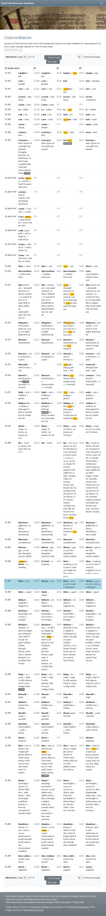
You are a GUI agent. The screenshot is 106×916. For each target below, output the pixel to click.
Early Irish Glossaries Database (17, 3)
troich (27, 760)
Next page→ (53, 61)
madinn (44, 848)
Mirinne (22, 547)
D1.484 (8, 561)
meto (22, 616)
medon (21, 705)
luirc (88, 88)
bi (91, 306)
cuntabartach (47, 542)
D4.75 (81, 824)
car (74, 633)
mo (70, 443)
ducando (22, 384)
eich (87, 280)
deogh (21, 127)
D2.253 (37, 322)
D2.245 (37, 114)
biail (52, 104)
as (31, 143)
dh (94, 306)
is (21, 297)
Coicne (44, 754)
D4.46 (81, 271)
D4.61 (81, 581)
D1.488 (8, 610)
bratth (89, 839)
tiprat (49, 143)
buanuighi (23, 613)
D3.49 (59, 403)
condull (44, 666)
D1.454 (8, 96)
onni (65, 356)
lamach (44, 663)
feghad (89, 605)
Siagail (47, 630)
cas (70, 573)
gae (20, 550)
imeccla (44, 732)
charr (43, 657)
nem (88, 534)
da (19, 639)
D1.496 (8, 745)
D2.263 (37, 624)
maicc (44, 772)
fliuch (20, 184)
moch (26, 443)
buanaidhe (46, 613)
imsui (28, 274)
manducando (69, 381)
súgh (27, 677)
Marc (20, 266)
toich (71, 760)
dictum (21, 748)
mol (20, 300)
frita (43, 760)
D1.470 (8, 271)
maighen (90, 570)
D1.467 (8, 244)
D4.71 (81, 724)
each (28, 266)
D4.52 (81, 375)
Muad (66, 713)
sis (19, 222)
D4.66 (81, 674)
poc (52, 581)
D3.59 (59, 610)
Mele (20, 592)
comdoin (67, 505)
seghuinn (90, 869)
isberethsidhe (47, 308)
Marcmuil (69, 271)
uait (20, 211)
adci (20, 766)
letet (88, 132)
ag (19, 633)
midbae (66, 395)
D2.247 (37, 124)
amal (27, 651)
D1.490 (8, 674)
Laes (43, 119)
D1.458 (8, 119)
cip (64, 570)
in (30, 233)
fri (31, 297)
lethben (23, 406)
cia (75, 487)
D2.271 (37, 856)
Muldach (22, 624)
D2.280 (37, 694)
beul (72, 745)
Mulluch (67, 624)
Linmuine (22, 140)
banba (21, 804)
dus (71, 487)
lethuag (45, 409)
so (42, 619)
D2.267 (37, 724)
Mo (19, 443)
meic (47, 816)
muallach (45, 645)
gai (19, 76)
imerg (66, 827)
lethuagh (22, 409)
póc (27, 581)
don (70, 795)
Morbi (21, 867)
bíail (29, 104)
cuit (24, 328)
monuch (89, 348)
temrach (22, 291)
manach (90, 375)
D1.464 (8, 208)
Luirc (20, 88)
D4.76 (81, 856)
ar (24, 194)
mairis (21, 726)
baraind (28, 839)
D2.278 (37, 592)
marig (88, 760)
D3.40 (59, 266)
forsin (88, 455)
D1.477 (8, 392)
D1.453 (8, 88)
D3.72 (59, 867)
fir (22, 247)
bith (20, 412)
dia (19, 200)
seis (43, 627)
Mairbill (45, 724)
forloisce (94, 432)
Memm (44, 581)
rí (99, 564)
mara (26, 757)
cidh (51, 683)
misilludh (22, 602)
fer (73, 463)
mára (48, 760)
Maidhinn (68, 824)
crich (88, 452)
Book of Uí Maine (40, 907)
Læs (20, 119)
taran (47, 418)
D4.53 (81, 392)
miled (28, 813)
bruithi (71, 378)
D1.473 (8, 339)
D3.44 (59, 339)
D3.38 (59, 132)
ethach (89, 149)
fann (51, 666)
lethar (21, 250)
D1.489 (8, 624)
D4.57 (81, 522)
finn (20, 553)
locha (20, 99)
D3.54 (59, 547)
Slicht (25, 636)
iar (19, 247)
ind (28, 314)
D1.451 (8, 73)
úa (42, 630)
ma (74, 570)
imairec (21, 827)
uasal (20, 716)
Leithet (22, 132)
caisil (74, 567)
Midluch (67, 702)
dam (25, 449)
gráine (21, 398)
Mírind (44, 547)
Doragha (22, 152)
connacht (95, 452)
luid (74, 446)
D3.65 (59, 713)
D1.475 (8, 364)
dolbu (88, 801)
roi (23, 763)
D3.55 (59, 561)
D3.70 (59, 824)
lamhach (22, 657)
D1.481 (8, 522)
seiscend (67, 627)
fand (28, 660)
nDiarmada (46, 836)
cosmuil (25, 297)
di (29, 302)
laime (88, 124)
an (19, 308)
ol (74, 496)
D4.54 (81, 403)
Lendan (22, 192)
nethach (22, 149)
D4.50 (81, 353)
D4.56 (81, 443)
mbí (30, 258)
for (19, 438)
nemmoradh (47, 534)
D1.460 (8, 132)
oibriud (21, 367)
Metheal (22, 610)
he (64, 331)
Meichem (22, 522)
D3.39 (59, 140)
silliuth (66, 602)
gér (27, 751)
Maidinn (45, 824)
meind (92, 842)
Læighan (22, 73)
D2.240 (37, 81)
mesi (67, 567)
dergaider (46, 553)
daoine (66, 754)
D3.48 (59, 392)
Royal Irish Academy (79, 907)
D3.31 (59, 88)
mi (75, 599)
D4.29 (81, 88)
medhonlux (68, 705)
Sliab (27, 789)
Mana (66, 375)
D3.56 (59, 581)
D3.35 (59, 114)
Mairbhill (90, 724)
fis (97, 490)
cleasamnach (47, 342)
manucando (91, 381)
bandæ (21, 84)
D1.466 (8, 230)
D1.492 (8, 702)
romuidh (90, 146)
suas (25, 222)
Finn (50, 550)
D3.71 (59, 856)
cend (28, 211)
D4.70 (81, 713)
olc (27, 605)
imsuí (43, 277)
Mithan (89, 737)
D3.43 (59, 322)
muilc (22, 274)
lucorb (66, 96)
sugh (51, 677)
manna (21, 435)
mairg (21, 760)
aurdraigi (45, 783)
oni (30, 353)
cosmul (89, 297)
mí (53, 599)
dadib (92, 502)
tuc (64, 573)
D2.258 (37, 426)
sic (23, 261)
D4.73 (81, 745)
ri (70, 567)
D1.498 (8, 824)
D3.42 (59, 285)
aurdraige (22, 783)
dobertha (45, 334)
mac (95, 481)
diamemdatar (47, 845)
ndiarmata (91, 833)
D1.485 (8, 581)
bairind (72, 836)
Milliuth (45, 599)
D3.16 (59, 119)
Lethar (21, 244)
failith (49, 109)
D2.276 (37, 561)
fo (30, 158)
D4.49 (81, 339)
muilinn (89, 277)
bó (50, 114)
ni (26, 300)
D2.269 (37, 780)
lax (27, 705)
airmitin (90, 716)
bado (25, 161)
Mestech (67, 539)
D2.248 (37, 132)
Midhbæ (45, 403)
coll (73, 505)
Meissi (44, 780)
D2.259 (37, 522)
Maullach (45, 624)
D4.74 (81, 780)
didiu (28, 403)
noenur (21, 197)
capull (44, 595)
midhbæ (22, 395)
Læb (20, 114)
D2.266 (37, 713)
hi (24, 184)
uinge (21, 429)
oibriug (66, 367)
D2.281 (37, 737)
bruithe (26, 378)
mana (97, 429)
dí (53, 302)
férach (21, 651)
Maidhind (23, 824)
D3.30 (59, 81)
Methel (45, 610)
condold (22, 660)
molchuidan (46, 325)
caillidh (93, 469)
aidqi (96, 763)
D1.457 (8, 114)
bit (19, 225)
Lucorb (21, 96)
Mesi (65, 561)
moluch (89, 294)
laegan (66, 73)
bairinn (49, 839)
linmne (90, 140)
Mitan (21, 737)
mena (25, 766)
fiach (27, 119)
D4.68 (81, 694)
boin (74, 514)
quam (28, 184)
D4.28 (81, 81)
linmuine (22, 155)
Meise (21, 780)
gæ (42, 76)
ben (20, 418)
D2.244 (37, 109)
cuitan (25, 325)
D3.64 (59, 702)
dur (73, 508)
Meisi (66, 780)
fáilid (25, 109)
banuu (72, 801)
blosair (89, 511)
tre (26, 639)
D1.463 (8, 192)
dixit (46, 550)
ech (50, 266)
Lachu (21, 178)
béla (29, 164)
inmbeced (68, 458)
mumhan (93, 449)
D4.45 (81, 266)
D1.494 (8, 724)
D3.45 (59, 353)
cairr (20, 636)
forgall (95, 345)
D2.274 (37, 443)
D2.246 (37, 119)
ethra (20, 173)
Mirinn (66, 547)
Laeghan (45, 73)
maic (20, 769)
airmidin (45, 719)
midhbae (45, 395)
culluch (66, 645)
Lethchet (46, 132)
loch (29, 146)
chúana (96, 511)
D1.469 (8, 266)
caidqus (94, 302)
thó (46, 862)
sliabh (44, 792)
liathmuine (23, 158)
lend (20, 194)
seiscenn (22, 627)
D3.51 (59, 443)
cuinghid (22, 164)
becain (66, 487)
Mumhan (71, 449)
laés (88, 119)
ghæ (43, 642)
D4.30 (81, 96)
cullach (21, 645)
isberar (28, 680)
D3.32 (59, 96)
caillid (65, 472)
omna (21, 170)
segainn (66, 869)
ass (64, 309)
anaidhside (46, 302)
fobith (66, 412)
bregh (21, 839)
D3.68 (59, 745)
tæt (25, 314)
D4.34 (81, 119)
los (30, 208)
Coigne (21, 751)
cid (19, 683)
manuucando (47, 384)
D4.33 (81, 114)
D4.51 (81, 364)
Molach (51, 294)
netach (44, 149)
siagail (29, 630)
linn (19, 261)
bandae (95, 81)
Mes (88, 856)
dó (29, 334)
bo (26, 114)
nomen (26, 285)
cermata (45, 819)
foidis (66, 478)
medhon (45, 705)
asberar (45, 683)
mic (64, 769)
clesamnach (68, 342)
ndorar (27, 842)
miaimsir (22, 740)
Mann (44, 426)
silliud (44, 602)
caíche (26, 306)
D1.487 (8, 599)
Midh (20, 392)
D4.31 (81, 124)
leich (20, 161)
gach (20, 642)
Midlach (22, 702)
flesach (66, 648)
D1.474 (8, 353)
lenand (25, 200)
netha (27, 686)
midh (88, 392)
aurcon (21, 786)
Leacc (21, 216)
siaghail (91, 630)
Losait (21, 208)
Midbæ (21, 403)
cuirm (26, 683)
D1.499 (8, 856)
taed (65, 306)
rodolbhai (22, 801)
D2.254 (37, 353)
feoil (28, 247)
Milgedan (23, 322)
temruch (90, 291)
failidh (93, 109)
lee (30, 222)
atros (65, 576)
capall (28, 592)
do (74, 331)
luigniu (89, 475)
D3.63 (59, 694)
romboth (67, 490)
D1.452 (8, 81)
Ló (42, 109)
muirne (21, 556)
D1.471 (8, 285)
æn (28, 197)
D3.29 (59, 73)
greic (22, 359)
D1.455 (8, 104)
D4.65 (81, 624)
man (28, 367)
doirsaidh (92, 288)
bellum (27, 726)
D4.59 (81, 547)
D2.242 (37, 96)
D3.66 (59, 724)
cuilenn (66, 502)
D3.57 (59, 592)
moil (47, 328)
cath (22, 730)
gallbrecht (23, 525)
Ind (29, 446)
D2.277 (37, 581)
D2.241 (37, 88)
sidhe (98, 300)
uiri (19, 288)
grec (45, 359)
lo (64, 109)
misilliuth (90, 602)
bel (26, 745)
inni (73, 490)
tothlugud (26, 633)
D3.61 (59, 674)
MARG (49, 637)
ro (64, 463)
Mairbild (22, 724)
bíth (23, 680)
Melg (20, 674)
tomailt (48, 387)
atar (65, 845)
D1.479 (8, 426)
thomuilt (71, 384)
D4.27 (81, 73)
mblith (28, 556)
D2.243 (37, 104)
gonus (21, 754)
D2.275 (37, 539)
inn (46, 312)
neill (65, 475)
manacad (90, 364)
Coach (25, 830)
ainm (20, 143)
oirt (87, 432)
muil (88, 328)
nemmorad (23, 534)
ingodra (67, 469)
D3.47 (59, 375)
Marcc (89, 266)
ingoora (96, 467)
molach (28, 294)
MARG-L (28, 178)
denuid (27, 170)
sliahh (44, 795)
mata (69, 833)
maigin (69, 570)
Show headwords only (13, 50)
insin (73, 469)
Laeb (43, 114)
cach (20, 258)
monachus (25, 356)
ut (28, 291)
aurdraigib (23, 798)
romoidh (45, 146)
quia (22, 219)
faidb (20, 236)
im (74, 651)
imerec (44, 827)
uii (26, 432)
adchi (43, 769)
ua (24, 630)
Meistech (22, 539)
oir (26, 435)
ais (42, 314)
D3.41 (59, 271)
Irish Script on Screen (34, 910)
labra (20, 306)
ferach (21, 663)
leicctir (28, 219)
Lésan (21, 255)
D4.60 (81, 561)
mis (19, 792)
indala (28, 415)
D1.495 (8, 737)
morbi (89, 867)
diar (65, 833)
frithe (21, 757)
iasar (20, 449)
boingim (48, 619)
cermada (22, 810)
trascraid (22, 167)
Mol (20, 285)
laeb (65, 114)
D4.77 (81, 867)
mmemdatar (24, 848)
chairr (88, 651)
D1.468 (8, 255)
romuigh (22, 146)
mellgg (44, 689)
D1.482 (8, 539)
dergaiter (26, 553)
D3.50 (59, 426)
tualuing (97, 561)
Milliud (21, 599)
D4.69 (81, 702)
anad (20, 302)
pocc (73, 581)
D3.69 (59, 780)
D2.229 (37, 140)
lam (20, 370)
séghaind (22, 869)
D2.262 (37, 610)
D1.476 (8, 375)
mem (73, 584)
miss (49, 792)
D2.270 (37, 824)
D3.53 (59, 539)
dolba (66, 801)
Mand (21, 426)
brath (21, 842)
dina (28, 795)
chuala (69, 463)
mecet (89, 467)
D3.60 (59, 624)
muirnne (45, 556)
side (25, 302)
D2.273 (37, 339)
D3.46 (59, 364)
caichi (49, 306)
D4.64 (81, 610)
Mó (43, 443)
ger (49, 754)
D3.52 (59, 522)
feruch (89, 648)
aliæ (20, 187)
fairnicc (69, 496)
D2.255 (37, 375)
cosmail (48, 297)
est (98, 291)
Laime (21, 104)
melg (20, 677)
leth (20, 135)
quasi (26, 230)
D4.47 (81, 285)
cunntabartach (93, 542)
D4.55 (81, 426)
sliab (26, 792)
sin (70, 461)
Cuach (44, 833)
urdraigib (50, 798)
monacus (67, 359)
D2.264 (37, 674)
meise (21, 795)
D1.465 (8, 216)
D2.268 (37, 745)
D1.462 (8, 178)
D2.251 (37, 271)
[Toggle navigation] (101, 3)
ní (89, 300)
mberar (28, 654)
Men (20, 745)
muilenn (47, 274)
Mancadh (22, 364)
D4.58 (81, 539)
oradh (93, 534)
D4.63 (81, 599)
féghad (21, 605)
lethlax (21, 708)
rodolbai (45, 801)
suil (27, 88)
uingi (73, 426)
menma (21, 203)
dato (65, 862)
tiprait (26, 143)
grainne (44, 398)
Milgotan (90, 322)
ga (76, 522)
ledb (20, 233)
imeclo (66, 732)
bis (19, 415)
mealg (21, 686)
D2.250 (37, 266)
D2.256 (37, 392)
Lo (19, 109)
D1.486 (8, 592)
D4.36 (81, 132)
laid (75, 119)
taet (88, 308)
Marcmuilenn (24, 271)
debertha (22, 334)
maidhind (72, 845)
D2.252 (37, 285)
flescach (22, 648)
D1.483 (8, 547)
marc (88, 271)
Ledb (20, 230)
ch (74, 443)
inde (20, 239)
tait (43, 312)
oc (72, 630)
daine (27, 754)
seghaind (45, 869)
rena (27, 763)
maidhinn (22, 851)
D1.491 (8, 694)
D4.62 (81, 592)
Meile (44, 592)
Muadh (21, 713)
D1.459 (8, 124)
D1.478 (8, 403)
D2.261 (37, 599)
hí (26, 203)
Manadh (22, 694)
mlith (52, 556)
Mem (20, 581)
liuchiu (26, 181)
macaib (21, 813)
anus (88, 306)
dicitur (26, 239)
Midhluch (90, 702)
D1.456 (8, 109)
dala (52, 418)
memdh (70, 842)
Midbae (67, 403)
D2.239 (37, 73)
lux (95, 705)
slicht (88, 636)
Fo (50, 412)
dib (69, 508)
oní (53, 353)
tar (28, 155)
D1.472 (8, 322)
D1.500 (8, 867)
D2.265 (37, 702)
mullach (26, 642)
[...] (75, 73)
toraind (28, 412)
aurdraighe (68, 783)
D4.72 (81, 737)
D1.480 (8, 443)
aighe (27, 331)
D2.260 (37, 547)
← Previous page (53, 57)
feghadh (45, 605)
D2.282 (37, 867)
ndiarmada (23, 836)
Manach (22, 353)
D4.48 (81, 322)
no (95, 406)
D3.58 (59, 599)
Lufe (20, 81)
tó (22, 862)
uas (70, 514)
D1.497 (8, 780)
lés (28, 255)
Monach (22, 339)
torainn (51, 415)
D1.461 (8, 140)
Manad (44, 694)
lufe (65, 81)
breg (43, 839)
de (23, 418)
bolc (25, 258)
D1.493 (8, 713)
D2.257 (37, 403)
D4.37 (81, 140)
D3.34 (59, 109)
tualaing (45, 564)
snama (21, 772)
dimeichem (23, 531)
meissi (50, 795)
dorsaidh (28, 288)
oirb (29, 96)
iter (23, 415)
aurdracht (46, 786)
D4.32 (81, 109)
